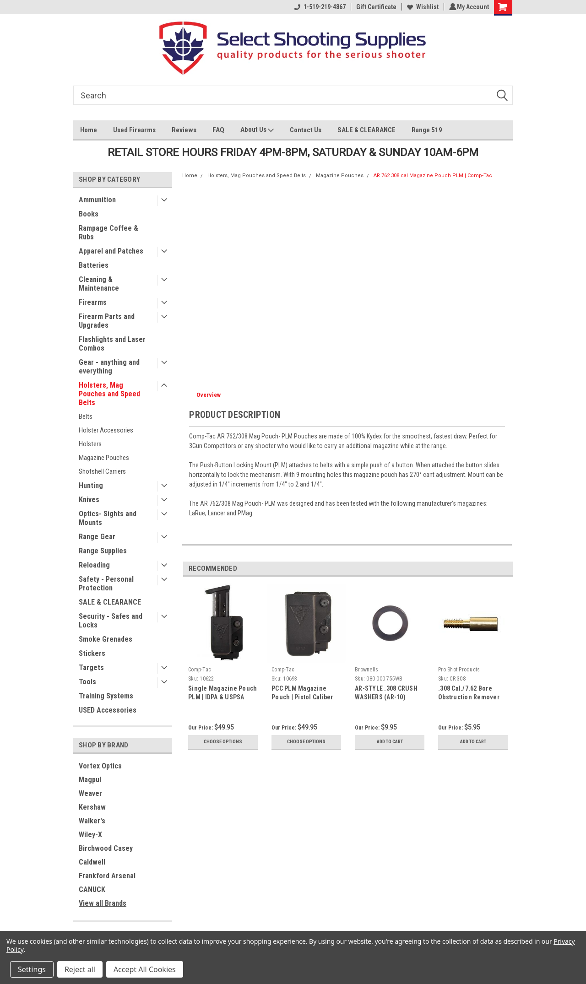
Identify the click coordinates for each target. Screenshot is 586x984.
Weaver (90, 793)
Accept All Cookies (145, 969)
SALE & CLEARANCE (366, 130)
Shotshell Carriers (102, 471)
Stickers (92, 653)
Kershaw (92, 807)
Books (88, 214)
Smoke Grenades (105, 639)
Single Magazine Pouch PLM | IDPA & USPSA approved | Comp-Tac (222, 697)
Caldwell (92, 862)
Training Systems (106, 696)
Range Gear (97, 536)
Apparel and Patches (111, 251)
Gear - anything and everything (109, 366)
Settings (32, 969)
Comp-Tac (199, 669)
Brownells (366, 669)
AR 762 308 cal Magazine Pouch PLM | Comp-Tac (433, 175)
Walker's (92, 820)
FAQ (218, 130)
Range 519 (427, 130)
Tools (87, 681)
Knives (89, 499)
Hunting (91, 485)
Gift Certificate (375, 7)
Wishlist (421, 7)
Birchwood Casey (106, 848)
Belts (85, 416)
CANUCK (92, 889)
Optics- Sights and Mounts (107, 518)
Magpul (90, 779)
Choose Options (223, 742)
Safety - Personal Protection (106, 583)
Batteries (94, 265)
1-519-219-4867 (318, 7)
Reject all (80, 969)
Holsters (90, 444)
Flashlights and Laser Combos (112, 343)
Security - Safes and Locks (110, 620)
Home (88, 130)
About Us (257, 130)
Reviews (184, 130)
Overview (208, 394)
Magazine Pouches (104, 458)
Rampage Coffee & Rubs (108, 232)
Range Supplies (103, 550)
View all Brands (102, 903)
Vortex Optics (100, 766)
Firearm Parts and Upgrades (107, 321)
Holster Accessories (106, 430)
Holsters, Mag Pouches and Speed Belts (109, 394)
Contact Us (305, 130)
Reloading (94, 565)
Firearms (93, 302)
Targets (91, 667)
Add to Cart (390, 742)
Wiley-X (90, 834)
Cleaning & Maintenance (99, 283)
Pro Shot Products (459, 669)
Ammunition (97, 199)
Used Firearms (134, 130)
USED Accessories (107, 710)
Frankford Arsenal (107, 875)
